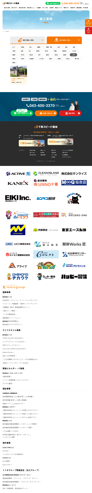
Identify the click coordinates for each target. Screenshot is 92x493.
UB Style (5, 451)
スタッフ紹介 (45, 7)
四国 (22, 51)
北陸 (59, 47)
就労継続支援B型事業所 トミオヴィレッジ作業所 (19, 424)
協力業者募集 (65, 154)
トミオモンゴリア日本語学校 (13, 454)
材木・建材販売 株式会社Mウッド (15, 488)
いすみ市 (74, 51)
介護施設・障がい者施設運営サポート (16, 307)
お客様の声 (72, 7)
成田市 (13, 54)
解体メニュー (43, 150)
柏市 (39, 54)
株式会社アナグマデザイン (12, 324)
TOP (3, 31)
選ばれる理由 (7, 7)
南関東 (38, 47)
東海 (66, 47)
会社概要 (39, 7)
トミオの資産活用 (9, 314)
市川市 (22, 54)
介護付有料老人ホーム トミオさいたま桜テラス (19, 417)
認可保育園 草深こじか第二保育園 (14, 400)
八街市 (73, 54)
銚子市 (67, 58)
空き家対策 (85, 7)
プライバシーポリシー (66, 157)
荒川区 (46, 51)
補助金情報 (79, 7)
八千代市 (41, 58)
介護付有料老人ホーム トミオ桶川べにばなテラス (20, 414)
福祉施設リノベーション (11, 318)
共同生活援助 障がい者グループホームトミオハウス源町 (16, 435)
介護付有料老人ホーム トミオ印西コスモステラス (20, 410)
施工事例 (52, 7)
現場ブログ (66, 7)
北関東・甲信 (49, 47)
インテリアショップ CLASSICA (13, 341)
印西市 (59, 58)
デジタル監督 (7, 383)
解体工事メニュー (31, 7)
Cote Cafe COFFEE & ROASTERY (14, 349)
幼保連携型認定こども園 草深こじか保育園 (17, 396)
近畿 (74, 47)
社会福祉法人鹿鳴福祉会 (10, 393)
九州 (30, 51)
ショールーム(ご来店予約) (67, 150)
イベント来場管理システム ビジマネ (15, 380)
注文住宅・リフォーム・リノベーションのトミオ (20, 300)
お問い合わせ (65, 152)
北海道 (22, 47)
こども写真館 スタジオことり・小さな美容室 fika (20, 359)
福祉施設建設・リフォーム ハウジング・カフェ (20, 478)
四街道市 (64, 51)
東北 (31, 47)
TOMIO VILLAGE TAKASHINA (12, 338)
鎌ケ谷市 (77, 58)
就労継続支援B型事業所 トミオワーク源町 (17, 427)
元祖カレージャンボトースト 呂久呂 (15, 363)
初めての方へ (14, 7)
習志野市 (32, 58)
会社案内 (53, 157)
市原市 (13, 58)
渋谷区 (22, 58)
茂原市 (47, 54)
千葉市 (13, 51)
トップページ (21, 150)
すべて (13, 47)
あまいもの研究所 (9, 356)
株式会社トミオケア (8, 407)
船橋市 (64, 54)
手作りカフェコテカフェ (11, 345)
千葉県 (55, 51)
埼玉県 (56, 54)
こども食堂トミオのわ (10, 431)
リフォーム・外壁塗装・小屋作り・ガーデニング (20, 304)
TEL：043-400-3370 (28, 138)
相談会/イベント (58, 7)
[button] (27, 40)
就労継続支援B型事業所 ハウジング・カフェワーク (21, 482)
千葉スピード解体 (9, 311)
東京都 (37, 51)
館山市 (31, 54)
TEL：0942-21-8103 (56, 137)
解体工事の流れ (22, 7)
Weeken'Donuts (8, 352)
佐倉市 (50, 58)
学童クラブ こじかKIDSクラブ (13, 403)
